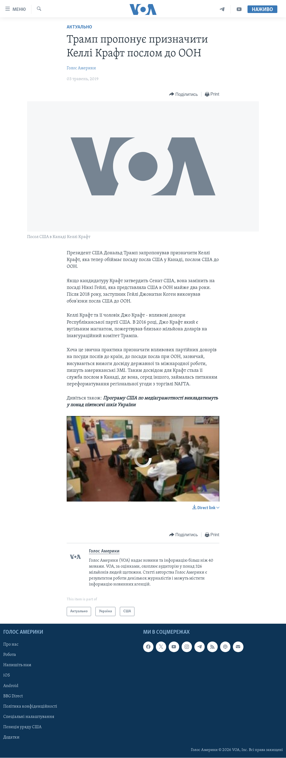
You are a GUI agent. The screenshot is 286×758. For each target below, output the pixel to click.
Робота (9, 655)
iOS (6, 676)
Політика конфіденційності (30, 706)
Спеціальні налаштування (28, 717)
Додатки (11, 737)
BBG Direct (13, 696)
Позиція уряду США (22, 727)
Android (10, 686)
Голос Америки (81, 68)
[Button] (183, 94)
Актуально (79, 27)
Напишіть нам (17, 665)
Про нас (10, 645)
